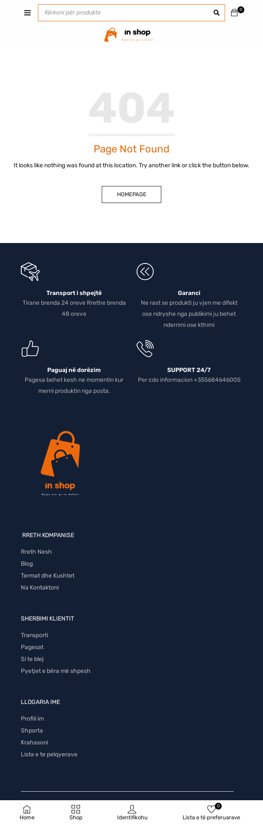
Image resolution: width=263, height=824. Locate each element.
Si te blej (32, 659)
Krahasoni (34, 742)
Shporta (32, 730)
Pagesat (32, 647)
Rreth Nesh (36, 551)
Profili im (32, 718)
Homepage (131, 194)
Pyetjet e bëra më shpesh (56, 671)
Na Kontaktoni (40, 587)
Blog (27, 563)
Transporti (34, 635)
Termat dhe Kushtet (47, 575)
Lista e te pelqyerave (49, 754)
